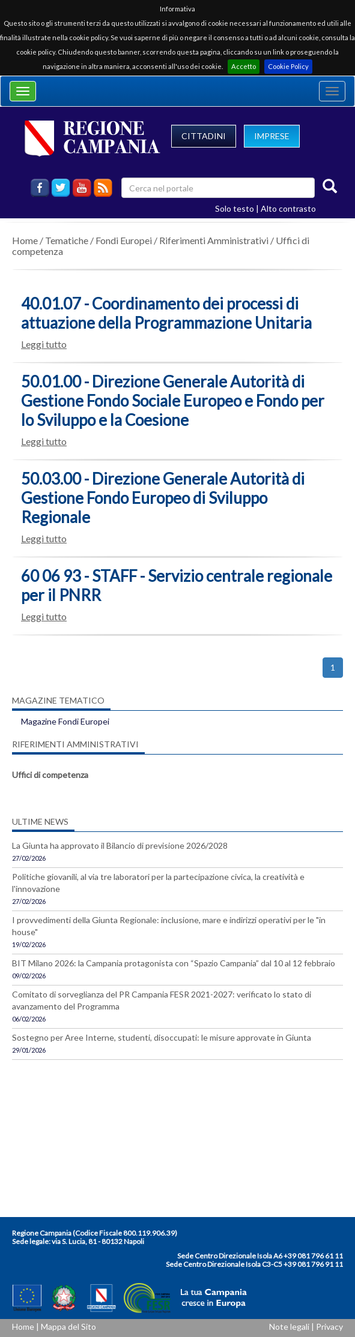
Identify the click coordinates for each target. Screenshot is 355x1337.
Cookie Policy (288, 66)
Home (25, 240)
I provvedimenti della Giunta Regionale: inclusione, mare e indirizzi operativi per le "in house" (169, 926)
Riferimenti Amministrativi (214, 240)
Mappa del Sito (68, 1326)
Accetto (243, 66)
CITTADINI (203, 136)
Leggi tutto (44, 344)
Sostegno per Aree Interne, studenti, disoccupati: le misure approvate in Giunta (161, 1037)
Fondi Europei (124, 240)
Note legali (289, 1326)
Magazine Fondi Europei (65, 721)
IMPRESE (272, 136)
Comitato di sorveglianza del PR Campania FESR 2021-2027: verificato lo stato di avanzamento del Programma (161, 1000)
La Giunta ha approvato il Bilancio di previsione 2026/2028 (120, 845)
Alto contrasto (288, 208)
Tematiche (66, 240)
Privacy (329, 1326)
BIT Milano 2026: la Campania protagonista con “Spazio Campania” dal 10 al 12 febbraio (173, 963)
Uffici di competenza (50, 775)
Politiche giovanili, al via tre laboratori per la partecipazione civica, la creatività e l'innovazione (158, 883)
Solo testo (234, 208)
